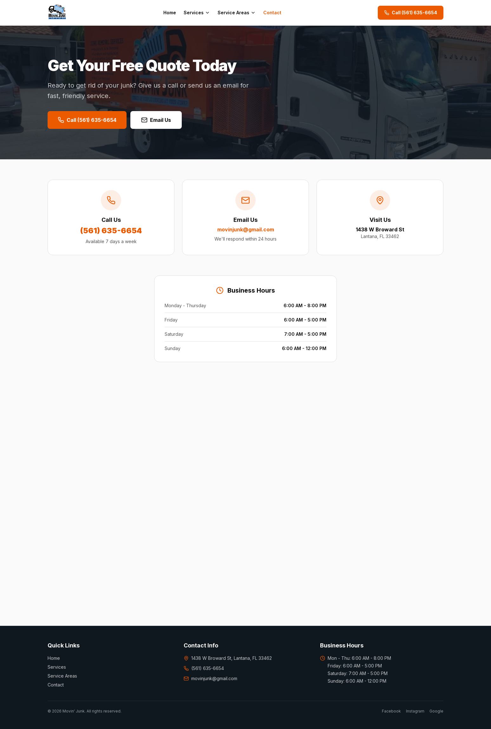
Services (197, 12)
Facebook (391, 711)
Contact (272, 12)
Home (169, 12)
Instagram (415, 711)
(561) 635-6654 (204, 668)
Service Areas (237, 12)
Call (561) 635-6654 (410, 12)
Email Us (156, 120)
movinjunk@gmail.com (210, 678)
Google (436, 711)
